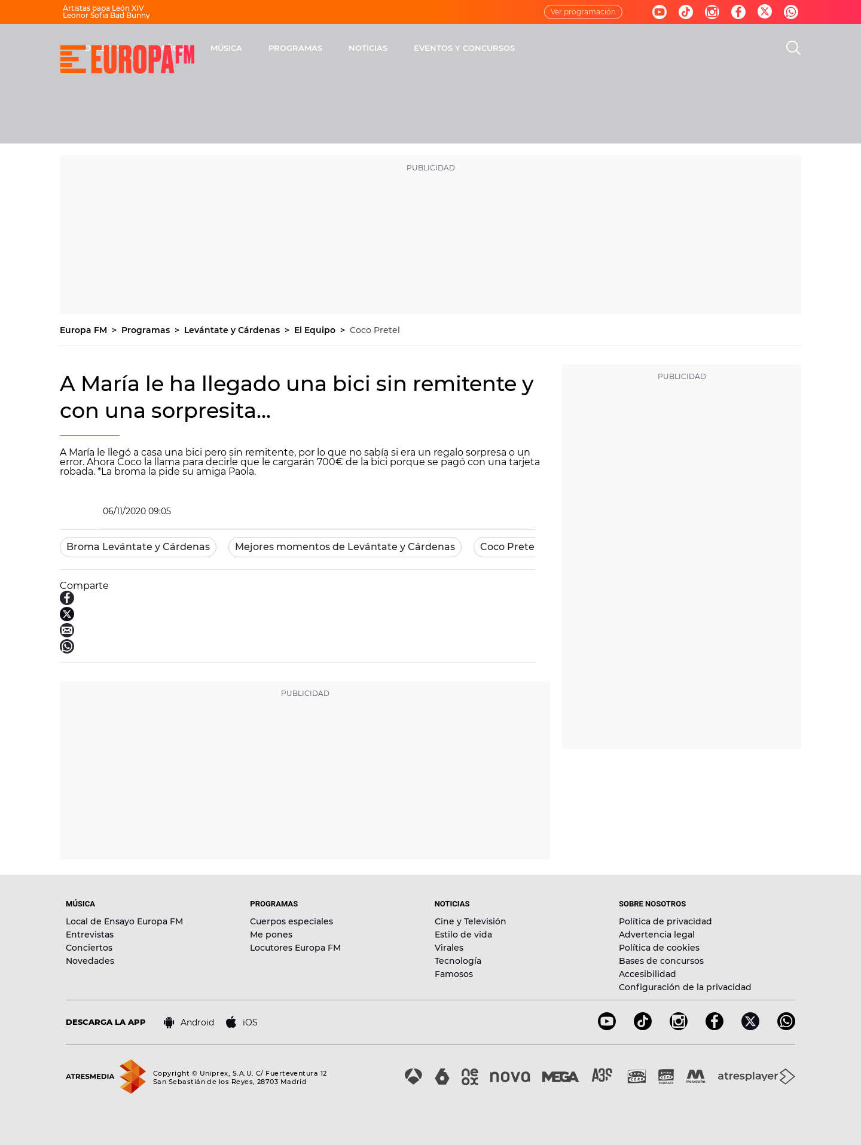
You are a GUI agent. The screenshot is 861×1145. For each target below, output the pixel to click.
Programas (146, 330)
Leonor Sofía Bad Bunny (106, 15)
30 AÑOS (323, 48)
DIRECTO (260, 48)
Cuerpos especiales (291, 921)
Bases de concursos (661, 960)
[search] (793, 48)
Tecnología (458, 960)
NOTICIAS (525, 48)
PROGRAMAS (453, 48)
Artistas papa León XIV (103, 8)
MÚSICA (383, 48)
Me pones (271, 934)
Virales (449, 947)
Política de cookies (659, 947)
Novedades (90, 960)
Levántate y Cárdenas (233, 330)
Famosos (454, 974)
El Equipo (316, 330)
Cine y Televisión (470, 921)
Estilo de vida (463, 934)
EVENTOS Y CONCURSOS (621, 48)
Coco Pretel (375, 330)
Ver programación (583, 11)
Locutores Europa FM (295, 947)
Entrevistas (90, 934)
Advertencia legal (657, 934)
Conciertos (89, 947)
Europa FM (84, 330)
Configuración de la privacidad (685, 987)
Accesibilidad (647, 974)
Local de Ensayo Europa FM (124, 921)
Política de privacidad (665, 921)
